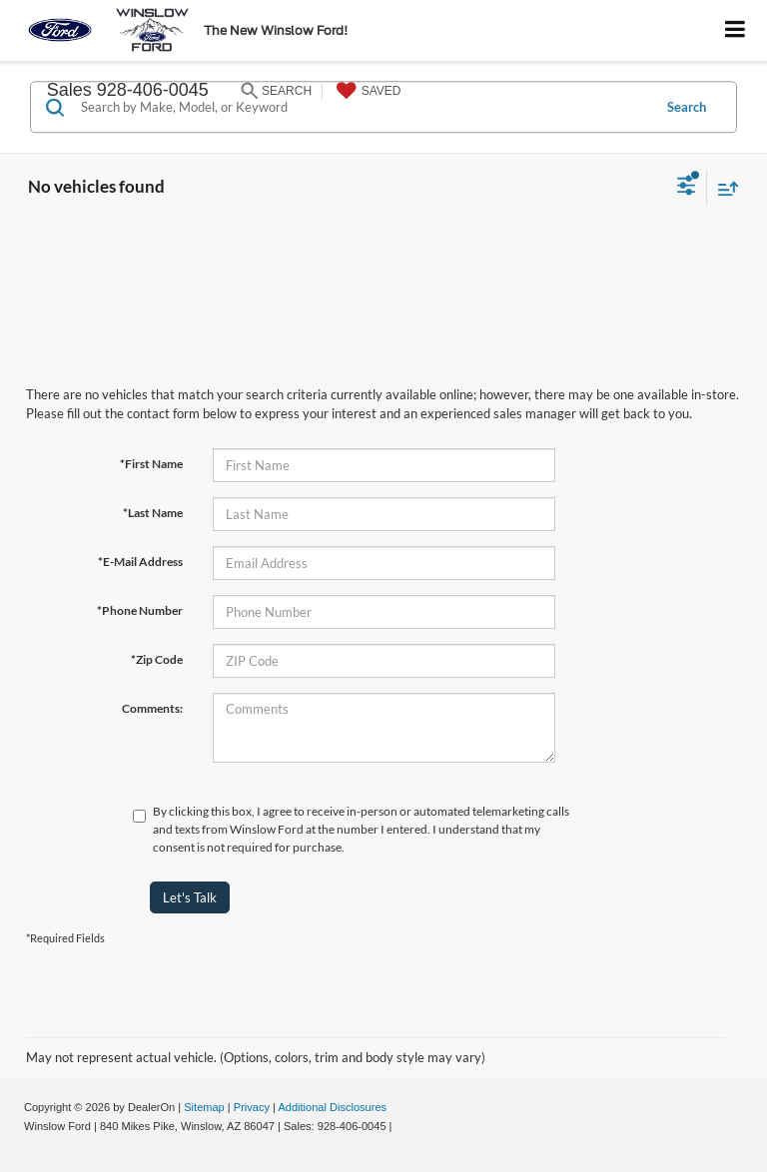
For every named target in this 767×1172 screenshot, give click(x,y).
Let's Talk (190, 897)
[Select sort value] (723, 188)
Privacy (252, 1107)
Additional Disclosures (332, 1107)
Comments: (152, 708)
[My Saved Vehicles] (366, 91)
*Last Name (153, 512)
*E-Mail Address (140, 561)
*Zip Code (157, 659)
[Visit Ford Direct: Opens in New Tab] (400, 1126)
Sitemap (204, 1107)
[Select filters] (686, 188)
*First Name (151, 463)
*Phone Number (140, 610)
